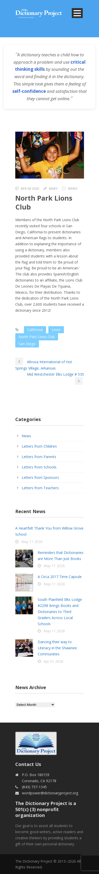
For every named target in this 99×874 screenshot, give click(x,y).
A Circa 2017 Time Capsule (60, 576)
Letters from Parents (39, 456)
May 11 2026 (32, 541)
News (72, 188)
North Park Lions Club (37, 336)
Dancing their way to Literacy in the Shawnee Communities (57, 647)
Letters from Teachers (40, 487)
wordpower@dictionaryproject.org (50, 793)
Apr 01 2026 (53, 661)
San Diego (27, 343)
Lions (56, 329)
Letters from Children (39, 446)
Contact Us (28, 764)
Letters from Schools (39, 467)
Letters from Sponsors (40, 477)
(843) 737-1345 (34, 786)
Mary (53, 188)
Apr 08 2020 (30, 188)
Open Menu (77, 13)
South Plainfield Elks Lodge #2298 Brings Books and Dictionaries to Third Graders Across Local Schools (60, 611)
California (35, 329)
